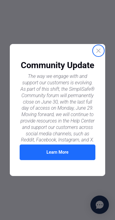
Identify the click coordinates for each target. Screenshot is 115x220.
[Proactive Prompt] (57, 110)
